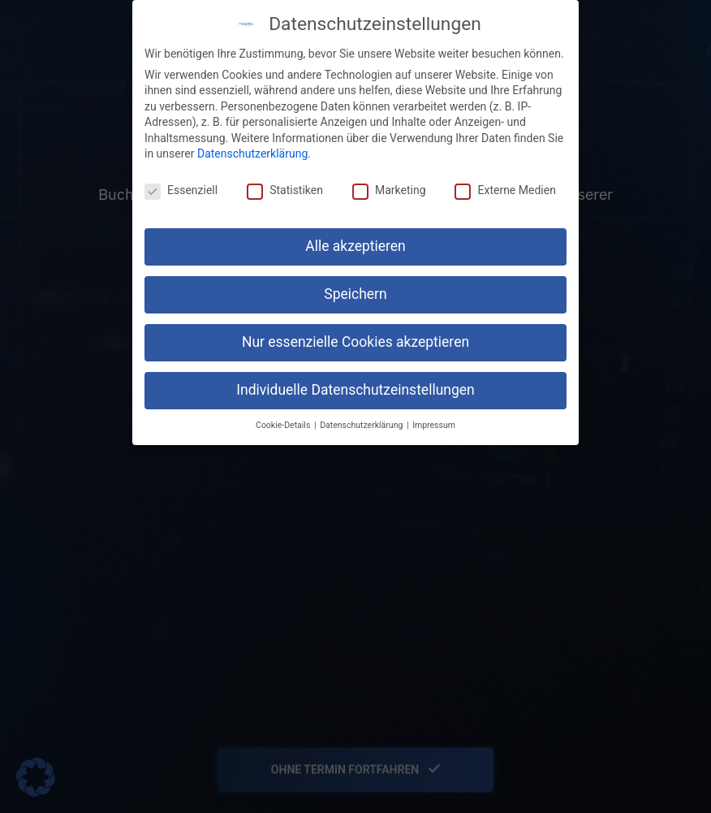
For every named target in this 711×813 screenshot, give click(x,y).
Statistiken (285, 190)
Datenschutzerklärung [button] (362, 425)
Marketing (389, 190)
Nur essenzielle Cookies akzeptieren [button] (355, 342)
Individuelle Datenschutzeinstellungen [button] (355, 390)
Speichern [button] (355, 294)
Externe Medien (505, 190)
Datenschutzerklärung (252, 153)
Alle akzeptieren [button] (355, 246)
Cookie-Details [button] (284, 425)
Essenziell (181, 190)
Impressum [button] (433, 425)
